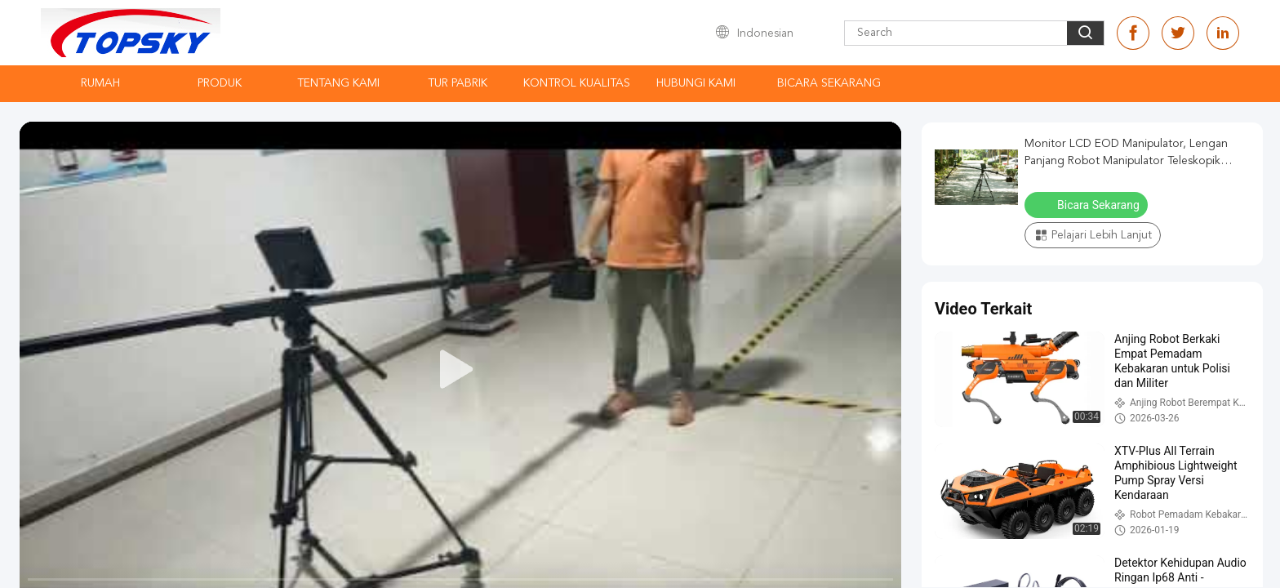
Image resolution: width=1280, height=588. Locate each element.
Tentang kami (338, 83)
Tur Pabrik (457, 83)
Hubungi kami (696, 83)
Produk (220, 83)
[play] (460, 370)
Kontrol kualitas (576, 83)
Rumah (100, 83)
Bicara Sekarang (829, 83)
